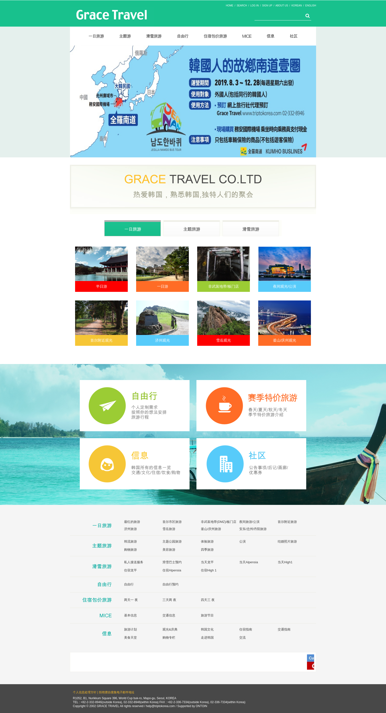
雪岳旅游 (168, 529)
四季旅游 (207, 549)
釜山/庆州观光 (284, 340)
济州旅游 (130, 529)
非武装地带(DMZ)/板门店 (218, 522)
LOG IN (254, 5)
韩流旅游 (130, 541)
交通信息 (168, 615)
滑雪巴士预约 (172, 562)
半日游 (101, 286)
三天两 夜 (169, 600)
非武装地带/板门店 (223, 286)
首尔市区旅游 (172, 522)
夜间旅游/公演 (249, 522)
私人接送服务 (133, 562)
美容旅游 (168, 549)
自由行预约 (170, 584)
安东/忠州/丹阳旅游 (253, 529)
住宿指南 (245, 629)
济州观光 (162, 340)
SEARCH (242, 5)
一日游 (162, 286)
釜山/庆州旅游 (211, 529)
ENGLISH (310, 5)
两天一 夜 (131, 600)
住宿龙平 (130, 570)
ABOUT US (281, 5)
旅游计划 (130, 629)
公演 (242, 541)
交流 (242, 637)
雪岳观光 (223, 340)
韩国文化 (207, 629)
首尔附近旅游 (287, 522)
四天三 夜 (208, 600)
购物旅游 (130, 549)
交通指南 (284, 629)
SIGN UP (267, 5)
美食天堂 (130, 637)
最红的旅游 (132, 522)
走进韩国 (207, 637)
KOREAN (296, 5)
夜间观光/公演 (284, 286)
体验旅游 (207, 541)
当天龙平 (207, 562)
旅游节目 (207, 615)
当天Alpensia (248, 562)
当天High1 (285, 562)
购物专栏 (168, 637)
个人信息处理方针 (84, 692)
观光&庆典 (169, 629)
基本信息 (130, 615)
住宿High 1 (209, 570)
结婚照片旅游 (287, 541)
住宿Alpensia (171, 570)
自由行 (129, 584)
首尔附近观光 (101, 340)
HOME (229, 5)
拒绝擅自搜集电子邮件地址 (116, 692)
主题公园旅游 (172, 541)
